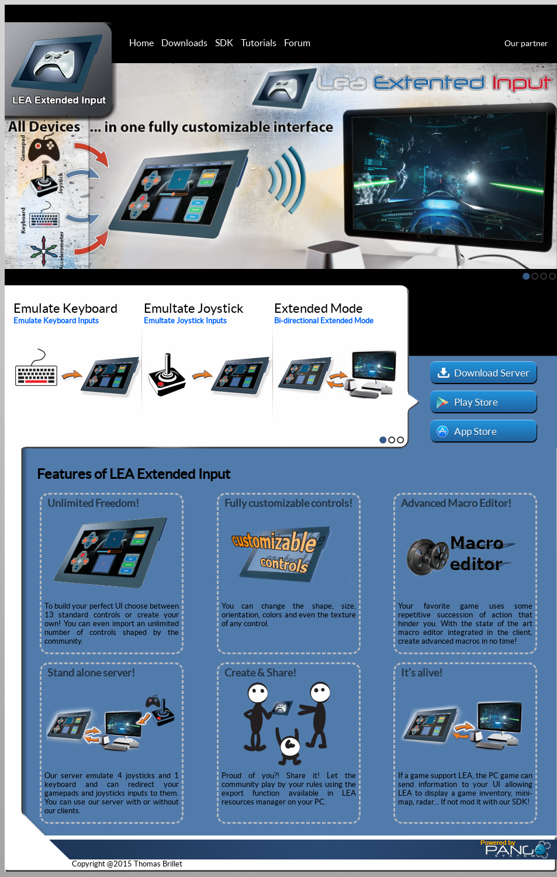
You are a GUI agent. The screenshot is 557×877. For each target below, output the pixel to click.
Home (141, 42)
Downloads (184, 42)
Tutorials (258, 42)
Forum (297, 42)
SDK (224, 42)
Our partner (526, 43)
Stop (10, 276)
